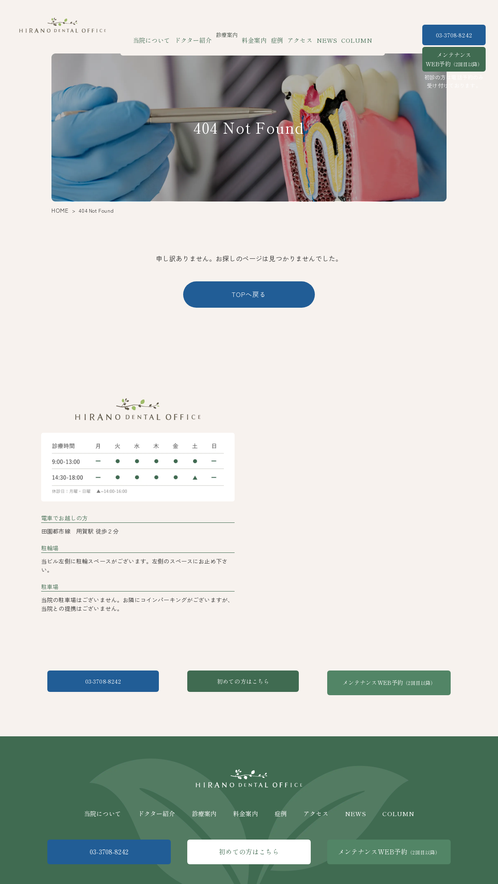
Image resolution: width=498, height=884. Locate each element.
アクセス (296, 35)
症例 (275, 35)
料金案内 (256, 35)
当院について (162, 35)
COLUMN (346, 35)
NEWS (320, 35)
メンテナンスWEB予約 (454, 59)
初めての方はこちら (249, 682)
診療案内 (204, 805)
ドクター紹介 (198, 35)
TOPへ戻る (249, 294)
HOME (58, 210)
